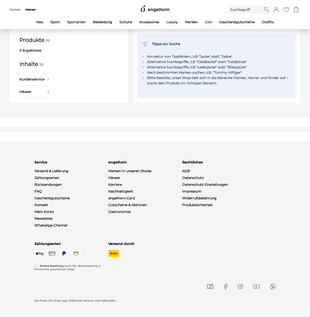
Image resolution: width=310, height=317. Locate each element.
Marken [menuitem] (191, 22)
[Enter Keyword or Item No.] (246, 9)
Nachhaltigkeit (120, 191)
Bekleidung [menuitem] (102, 22)
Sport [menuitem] (55, 22)
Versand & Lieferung (51, 171)
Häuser (34, 91)
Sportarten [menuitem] (76, 22)
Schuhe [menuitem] (125, 22)
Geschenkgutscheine (52, 198)
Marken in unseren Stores (129, 171)
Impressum (192, 191)
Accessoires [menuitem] (149, 22)
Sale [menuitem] (208, 22)
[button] (276, 10)
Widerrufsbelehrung (199, 198)
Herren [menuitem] (30, 9)
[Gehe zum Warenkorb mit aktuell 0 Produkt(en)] (296, 10)
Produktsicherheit (197, 205)
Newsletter (43, 218)
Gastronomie (119, 212)
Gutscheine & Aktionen (127, 205)
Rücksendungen (48, 184)
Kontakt (41, 205)
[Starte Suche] (266, 9)
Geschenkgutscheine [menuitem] (237, 22)
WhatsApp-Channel (50, 225)
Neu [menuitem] (39, 22)
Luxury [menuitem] (172, 22)
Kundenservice (34, 79)
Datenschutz (193, 178)
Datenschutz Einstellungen (205, 184)
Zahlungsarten (46, 178)
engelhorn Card (121, 198)
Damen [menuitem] (15, 9)
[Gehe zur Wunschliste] (286, 10)
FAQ (38, 191)
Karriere (115, 184)
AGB (186, 171)
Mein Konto (44, 212)
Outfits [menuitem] (268, 22)
